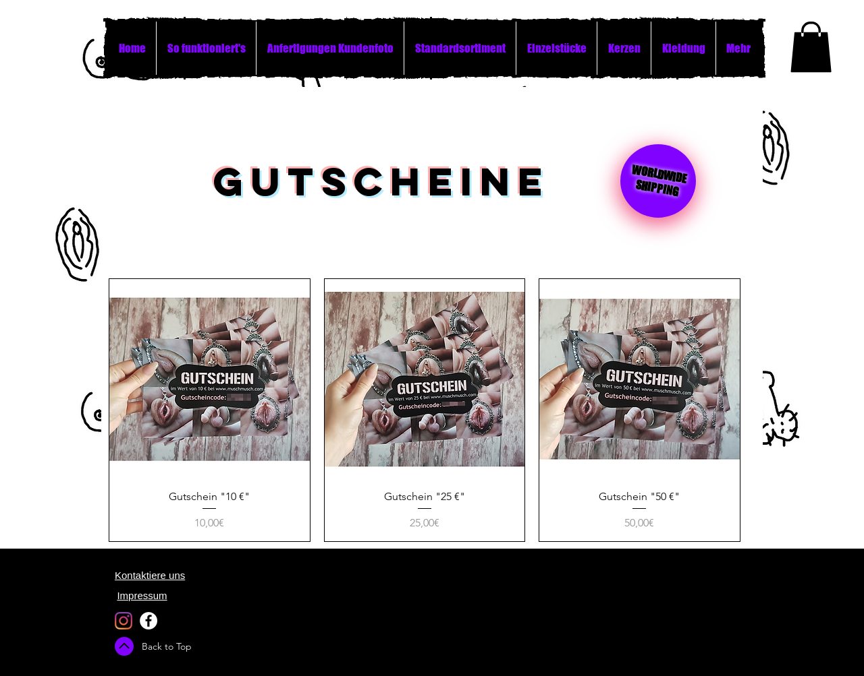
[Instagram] (123, 620)
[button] (811, 47)
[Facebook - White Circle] (148, 620)
